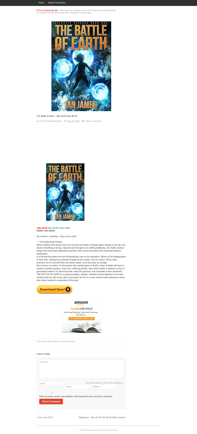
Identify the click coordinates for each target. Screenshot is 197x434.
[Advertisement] (81, 143)
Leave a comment (93, 121)
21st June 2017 (45, 417)
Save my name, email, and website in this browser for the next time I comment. (76, 396)
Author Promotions (57, 3)
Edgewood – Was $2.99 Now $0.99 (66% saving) (102, 417)
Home (41, 3)
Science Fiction (68, 341)
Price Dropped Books (52, 121)
